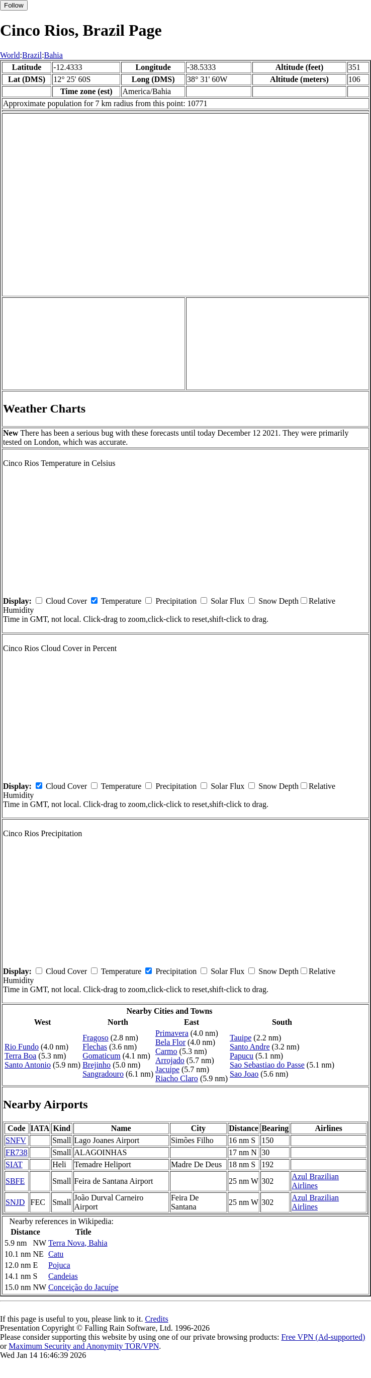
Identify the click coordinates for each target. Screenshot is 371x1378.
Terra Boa (20, 1055)
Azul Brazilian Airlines (315, 1181)
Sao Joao (244, 1074)
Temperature (121, 601)
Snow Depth (278, 601)
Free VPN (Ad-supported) (323, 1337)
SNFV (16, 1140)
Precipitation (176, 601)
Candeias (63, 1276)
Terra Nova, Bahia (78, 1243)
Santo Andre (250, 1046)
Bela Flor (170, 1042)
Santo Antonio (28, 1065)
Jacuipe (167, 1069)
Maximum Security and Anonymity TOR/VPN (84, 1346)
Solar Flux (227, 601)
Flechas (94, 1046)
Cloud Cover (66, 601)
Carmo (166, 1051)
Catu (55, 1254)
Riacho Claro (176, 1078)
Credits (156, 1319)
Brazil (32, 55)
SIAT (14, 1164)
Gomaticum (101, 1055)
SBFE (15, 1181)
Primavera (172, 1033)
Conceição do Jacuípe (83, 1287)
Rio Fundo (22, 1046)
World (10, 55)
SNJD (15, 1202)
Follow (14, 5)
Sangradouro (103, 1074)
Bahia (53, 55)
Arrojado (169, 1060)
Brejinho (96, 1065)
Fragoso (95, 1037)
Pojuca (59, 1265)
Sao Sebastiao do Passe (267, 1065)
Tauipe (240, 1037)
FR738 (17, 1152)
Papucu (241, 1055)
